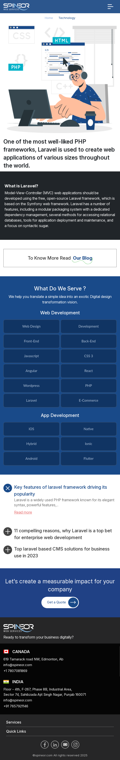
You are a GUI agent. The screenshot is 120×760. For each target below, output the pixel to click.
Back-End (88, 341)
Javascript (31, 356)
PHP (88, 385)
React (88, 371)
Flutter (89, 458)
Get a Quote (62, 602)
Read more (23, 512)
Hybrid (31, 444)
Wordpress (31, 385)
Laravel (31, 400)
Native (89, 429)
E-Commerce (88, 400)
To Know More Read (60, 258)
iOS (31, 429)
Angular (31, 371)
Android (31, 458)
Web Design (31, 326)
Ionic (88, 444)
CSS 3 (88, 356)
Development (88, 326)
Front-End (31, 341)
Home (49, 18)
